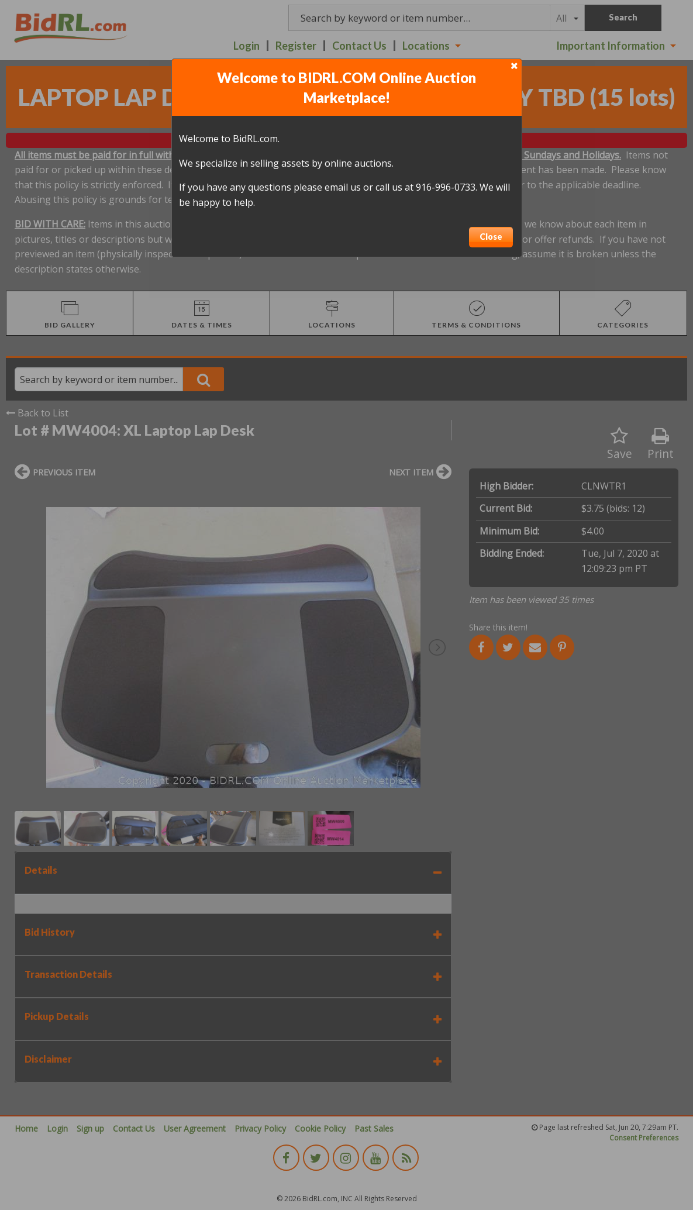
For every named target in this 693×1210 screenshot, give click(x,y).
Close (491, 237)
